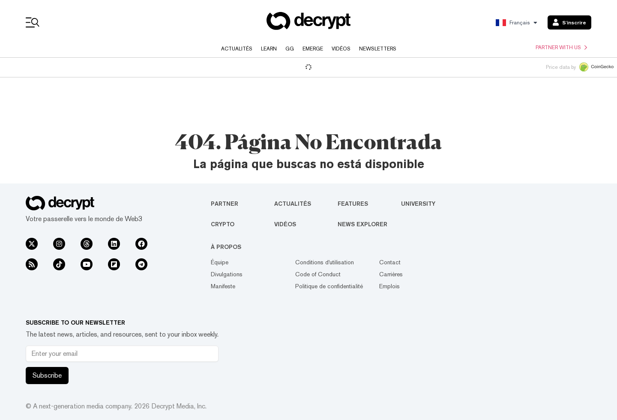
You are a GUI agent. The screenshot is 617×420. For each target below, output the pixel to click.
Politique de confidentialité (329, 286)
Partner (224, 203)
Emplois (389, 286)
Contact (390, 262)
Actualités (236, 49)
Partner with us (561, 47)
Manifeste (223, 286)
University (418, 203)
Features (353, 203)
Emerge (313, 49)
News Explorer (362, 224)
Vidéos (341, 49)
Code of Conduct (318, 274)
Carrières (391, 274)
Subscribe (47, 375)
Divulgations (227, 274)
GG (289, 49)
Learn (269, 49)
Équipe (219, 262)
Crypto (222, 224)
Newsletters (377, 49)
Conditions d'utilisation (324, 262)
